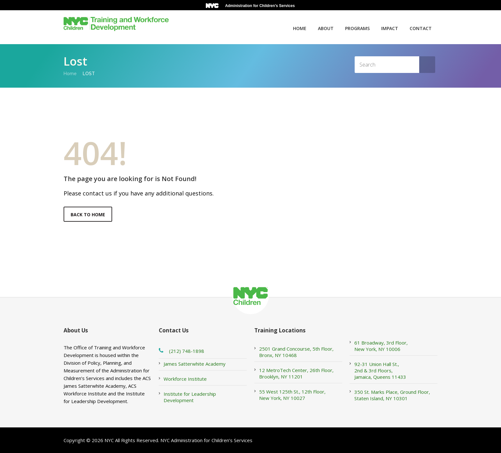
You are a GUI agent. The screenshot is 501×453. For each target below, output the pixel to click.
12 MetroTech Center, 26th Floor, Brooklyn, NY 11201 (296, 373)
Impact (389, 28)
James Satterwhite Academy (195, 364)
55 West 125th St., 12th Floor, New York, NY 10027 (292, 394)
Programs (357, 28)
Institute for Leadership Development (190, 397)
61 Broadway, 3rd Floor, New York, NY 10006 (381, 345)
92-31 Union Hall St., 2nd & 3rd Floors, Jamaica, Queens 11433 (380, 370)
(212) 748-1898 (186, 351)
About (326, 28)
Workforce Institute (185, 379)
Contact (421, 28)
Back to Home (88, 214)
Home (299, 28)
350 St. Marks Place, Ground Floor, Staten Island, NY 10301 (392, 395)
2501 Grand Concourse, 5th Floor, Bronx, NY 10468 (296, 352)
